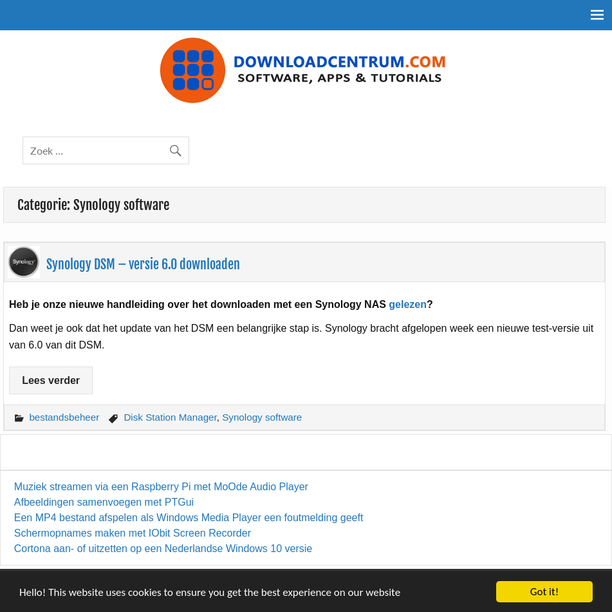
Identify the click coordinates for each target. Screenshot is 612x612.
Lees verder (51, 380)
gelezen (408, 304)
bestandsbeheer (64, 417)
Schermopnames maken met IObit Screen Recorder (132, 533)
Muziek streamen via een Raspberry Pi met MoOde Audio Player (161, 486)
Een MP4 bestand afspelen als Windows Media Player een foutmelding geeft (189, 517)
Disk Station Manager (170, 417)
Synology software (262, 417)
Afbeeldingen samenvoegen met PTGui (104, 502)
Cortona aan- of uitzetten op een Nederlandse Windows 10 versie (163, 548)
